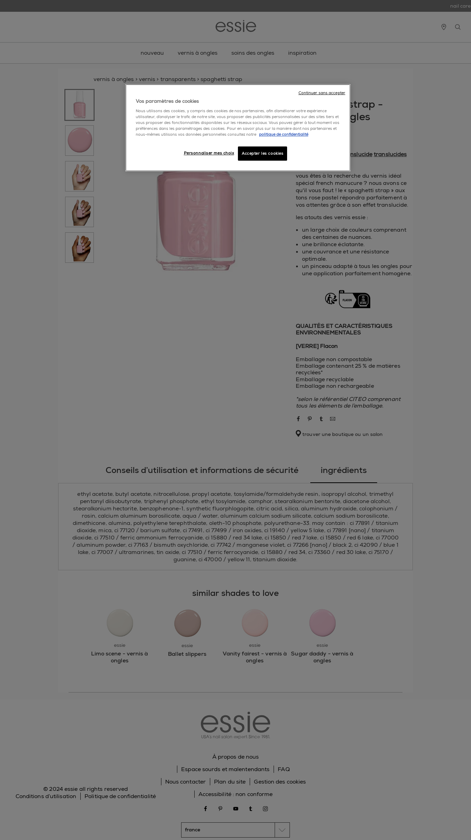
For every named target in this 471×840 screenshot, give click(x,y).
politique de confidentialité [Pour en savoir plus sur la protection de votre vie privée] (283, 134)
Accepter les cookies (262, 153)
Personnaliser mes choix (209, 153)
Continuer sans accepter (322, 93)
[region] (237, 128)
